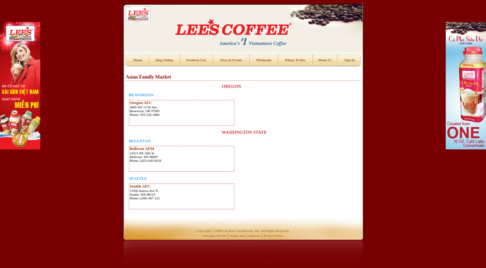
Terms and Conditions (245, 236)
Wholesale (263, 60)
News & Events (231, 60)
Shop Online (164, 60)
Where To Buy (295, 60)
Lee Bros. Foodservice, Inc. (241, 231)
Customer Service (214, 236)
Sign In (349, 60)
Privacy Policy (274, 236)
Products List (196, 60)
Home (138, 60)
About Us (325, 60)
